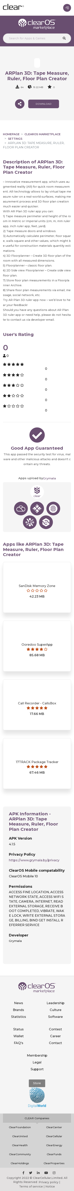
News (18, 1003)
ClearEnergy (54, 1145)
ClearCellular (54, 1136)
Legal (37, 1062)
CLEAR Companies (37, 1118)
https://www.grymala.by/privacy (34, 860)
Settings (15, 138)
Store (37, 1083)
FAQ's (18, 1043)
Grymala (49, 478)
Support (37, 1069)
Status (18, 1029)
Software (55, 1017)
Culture (55, 1010)
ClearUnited (20, 1136)
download (44, 103)
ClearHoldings (20, 1163)
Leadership (56, 1003)
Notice (50, 1186)
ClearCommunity (20, 1154)
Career (55, 1036)
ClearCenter (54, 1127)
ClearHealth (20, 1145)
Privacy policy (48, 1182)
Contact (55, 1043)
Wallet (18, 1036)
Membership (37, 1055)
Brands (18, 1010)
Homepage (11, 134)
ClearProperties (54, 1163)
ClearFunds (54, 1154)
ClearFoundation (20, 1127)
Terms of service (31, 1186)
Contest (55, 1029)
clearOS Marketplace (42, 134)
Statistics (18, 1017)
